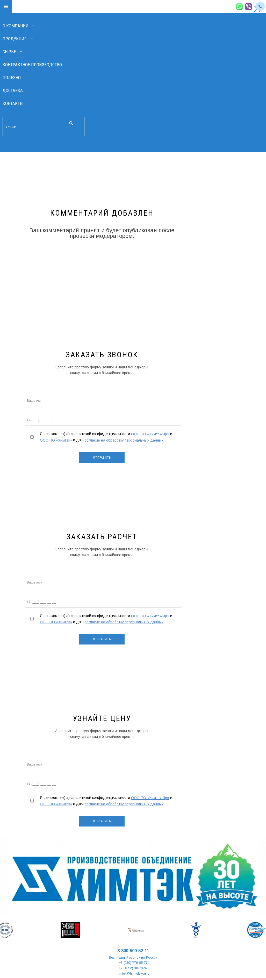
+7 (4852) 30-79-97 (133, 968)
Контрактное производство (32, 64)
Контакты (13, 103)
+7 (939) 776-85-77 (133, 963)
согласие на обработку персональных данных (124, 440)
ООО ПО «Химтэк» (56, 440)
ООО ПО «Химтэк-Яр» (150, 434)
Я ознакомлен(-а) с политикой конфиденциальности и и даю (106, 437)
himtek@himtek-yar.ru (133, 973)
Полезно (12, 77)
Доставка (13, 90)
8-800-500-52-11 (133, 950)
